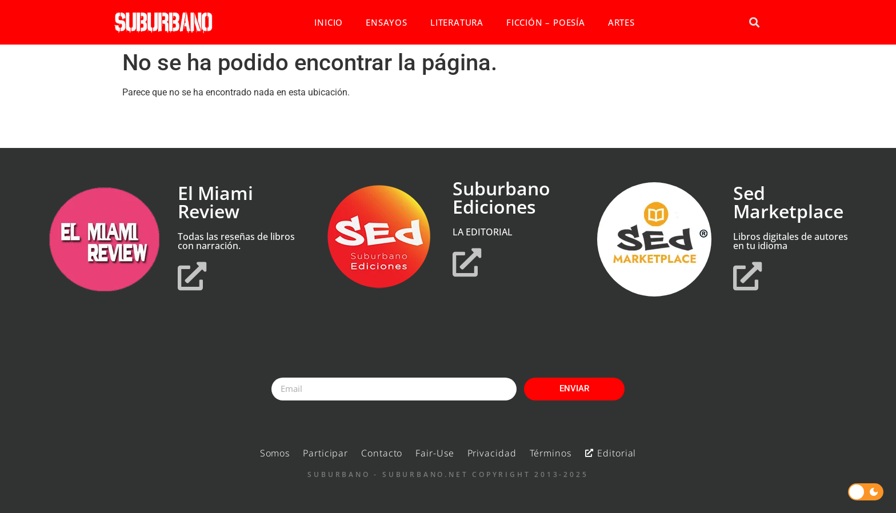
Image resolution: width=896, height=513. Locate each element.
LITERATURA (456, 22)
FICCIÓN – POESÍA (545, 22)
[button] (754, 22)
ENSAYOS (386, 22)
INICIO (328, 22)
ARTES (621, 22)
